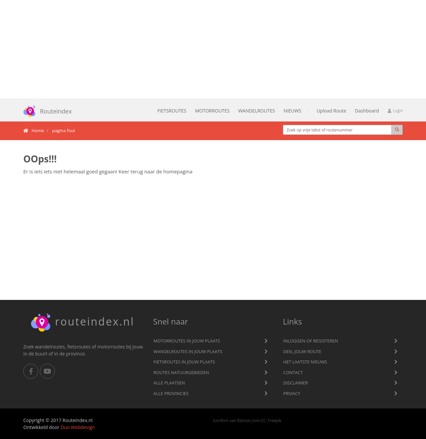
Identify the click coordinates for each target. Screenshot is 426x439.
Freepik (274, 420)
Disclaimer (295, 383)
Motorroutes (212, 111)
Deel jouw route (302, 351)
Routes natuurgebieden (181, 372)
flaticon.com (248, 420)
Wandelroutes (256, 111)
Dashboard (367, 111)
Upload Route (331, 111)
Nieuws (292, 111)
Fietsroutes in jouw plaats (184, 362)
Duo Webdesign (78, 427)
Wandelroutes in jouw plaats (187, 351)
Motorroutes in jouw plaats (186, 341)
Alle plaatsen (169, 383)
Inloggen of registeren (310, 341)
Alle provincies (171, 393)
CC (263, 420)
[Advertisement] (213, 49)
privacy (291, 393)
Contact (293, 372)
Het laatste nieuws (305, 362)
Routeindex (45, 111)
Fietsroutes (171, 111)
